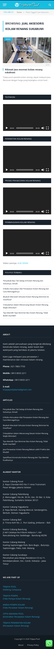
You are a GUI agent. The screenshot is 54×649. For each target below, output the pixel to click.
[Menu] (5, 5)
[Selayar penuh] (47, 128)
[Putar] (6, 128)
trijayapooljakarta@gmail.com (17, 389)
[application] (27, 117)
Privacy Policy (33, 645)
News (8, 39)
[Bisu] (42, 128)
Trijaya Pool (35, 639)
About (20, 645)
